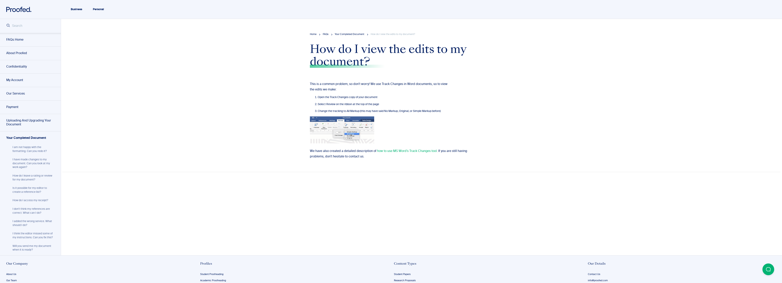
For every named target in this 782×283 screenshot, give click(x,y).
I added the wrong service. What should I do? (32, 223)
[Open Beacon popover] (768, 269)
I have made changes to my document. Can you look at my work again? (31, 163)
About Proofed (16, 53)
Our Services (15, 93)
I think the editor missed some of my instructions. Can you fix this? (33, 235)
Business (76, 9)
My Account (14, 80)
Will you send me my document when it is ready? (32, 248)
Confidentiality (16, 66)
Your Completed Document (26, 138)
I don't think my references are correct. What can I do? (31, 211)
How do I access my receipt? (30, 200)
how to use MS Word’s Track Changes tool (407, 151)
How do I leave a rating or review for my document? (32, 177)
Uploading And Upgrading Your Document (28, 122)
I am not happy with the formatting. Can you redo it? (30, 149)
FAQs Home (14, 39)
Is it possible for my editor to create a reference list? (30, 190)
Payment (12, 107)
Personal (98, 9)
